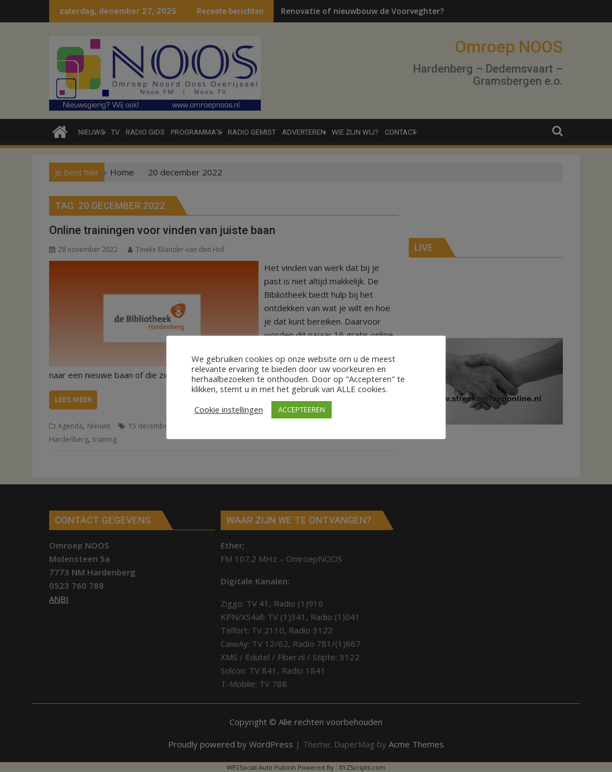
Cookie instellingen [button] (228, 409)
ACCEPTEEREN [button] (301, 409)
